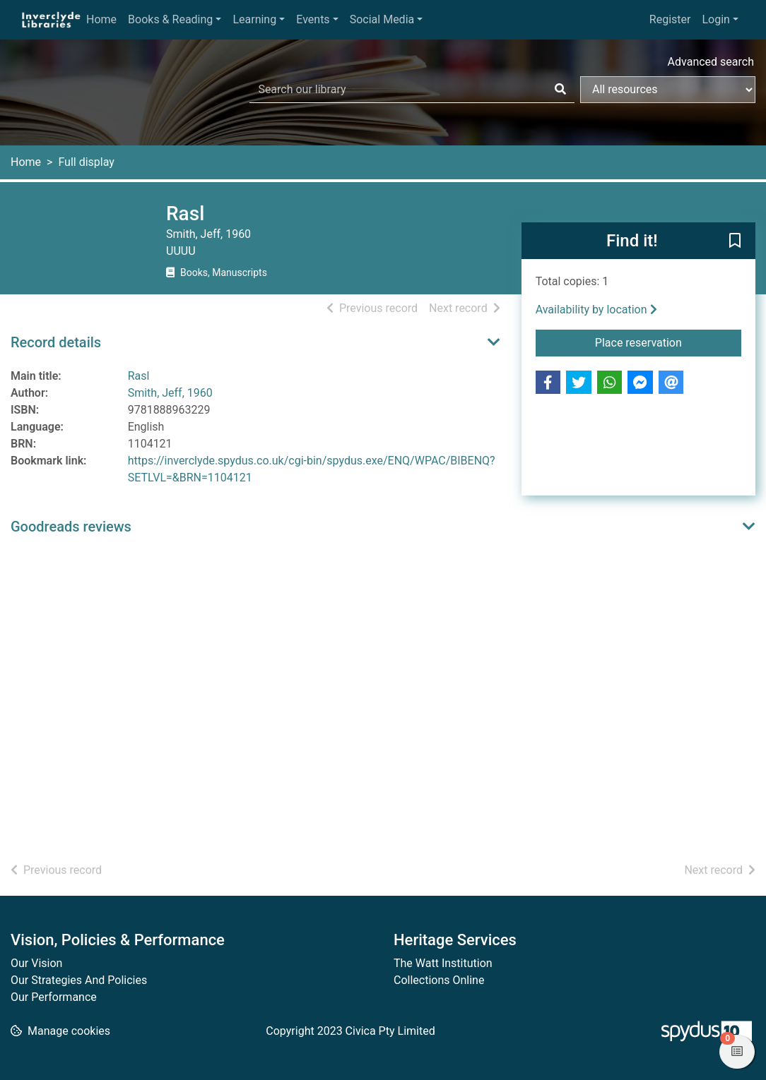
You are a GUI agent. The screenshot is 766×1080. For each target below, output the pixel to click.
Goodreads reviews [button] (71, 526)
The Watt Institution (443, 963)
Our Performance (54, 997)
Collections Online (439, 980)
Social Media (382, 19)
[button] (735, 241)
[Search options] (667, 89)
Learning (254, 19)
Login (715, 19)
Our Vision (36, 963)
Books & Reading (170, 19)
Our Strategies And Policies (79, 980)
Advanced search (711, 61)
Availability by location (596, 309)
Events (312, 19)
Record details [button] (56, 342)
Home (101, 19)
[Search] (560, 89)
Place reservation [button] (657, 341)
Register (670, 19)
